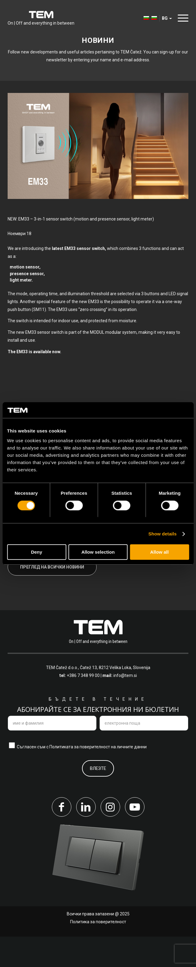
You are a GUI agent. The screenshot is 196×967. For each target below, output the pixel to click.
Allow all (159, 552)
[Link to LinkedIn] (86, 837)
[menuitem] (143, 18)
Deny (36, 552)
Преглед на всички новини (52, 597)
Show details (162, 533)
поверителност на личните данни (113, 777)
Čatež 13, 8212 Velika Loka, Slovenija (115, 698)
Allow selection (98, 552)
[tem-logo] (41, 18)
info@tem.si (125, 706)
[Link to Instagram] (110, 837)
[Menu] (181, 18)
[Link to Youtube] (134, 837)
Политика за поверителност (98, 952)
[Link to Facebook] (61, 837)
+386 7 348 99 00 (83, 706)
